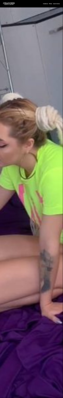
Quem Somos (56, 3)
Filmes (50, 3)
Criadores (45, 3)
